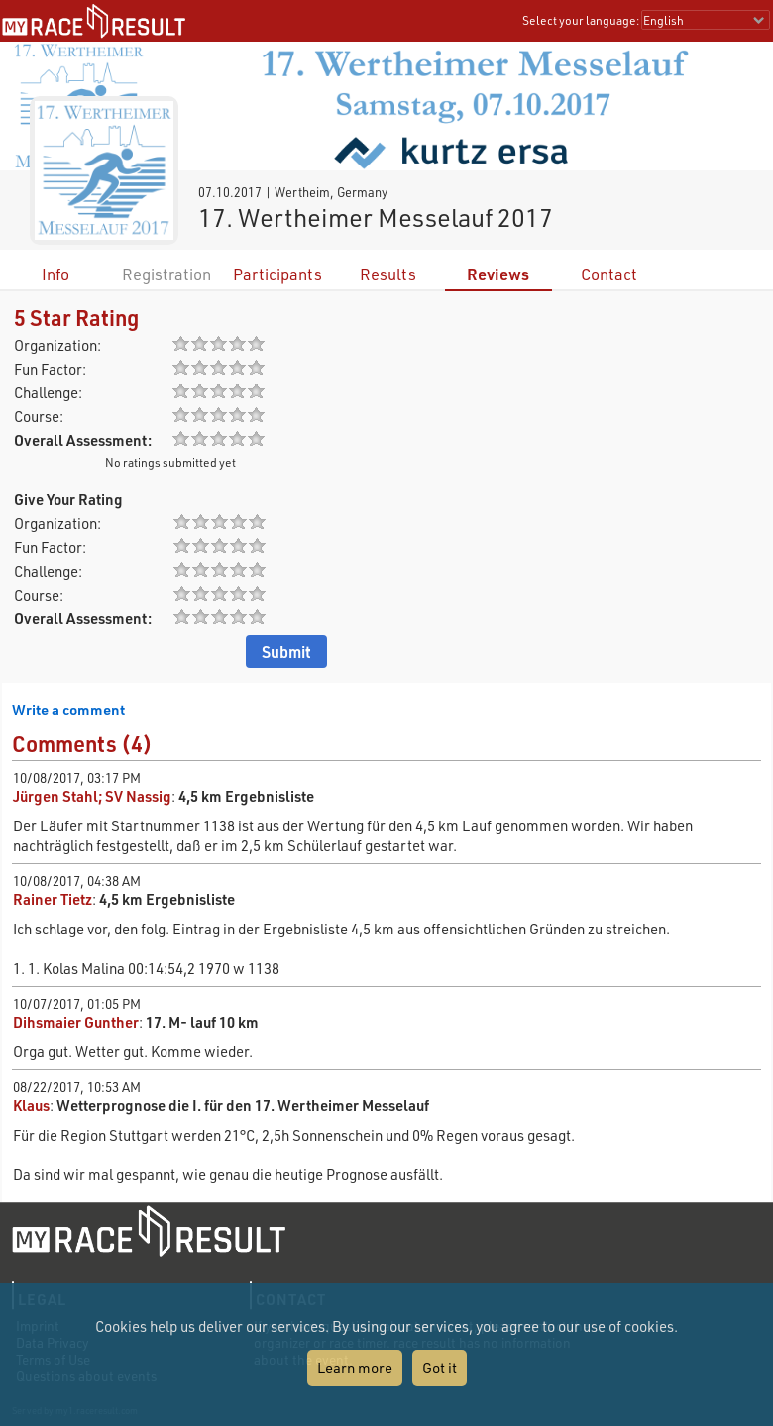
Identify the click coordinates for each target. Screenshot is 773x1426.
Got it (439, 1367)
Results (388, 274)
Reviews (498, 274)
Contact (609, 274)
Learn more (354, 1367)
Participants (277, 274)
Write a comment (68, 709)
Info (55, 274)
